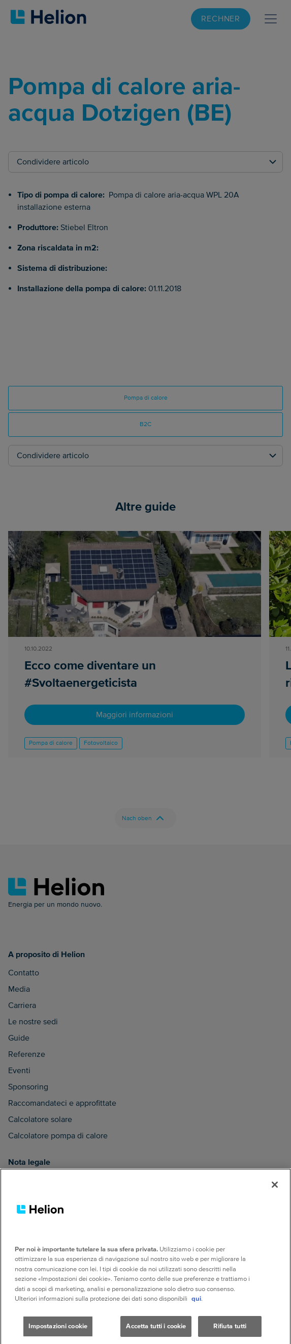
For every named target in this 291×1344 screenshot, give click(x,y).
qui (196, 1311)
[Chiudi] (275, 1197)
